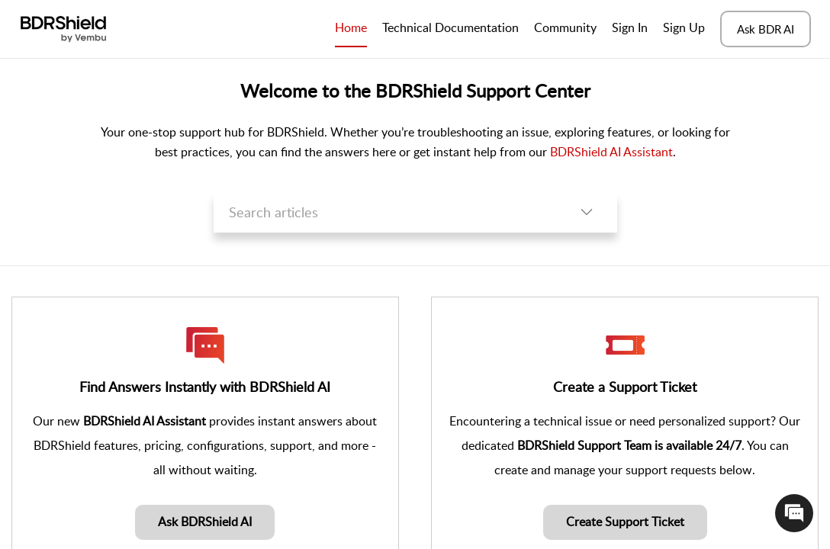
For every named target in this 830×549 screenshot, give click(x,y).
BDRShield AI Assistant (611, 151)
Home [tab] (351, 27)
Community (565, 27)
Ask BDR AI (765, 29)
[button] (586, 212)
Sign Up (684, 27)
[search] (385, 212)
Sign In (630, 27)
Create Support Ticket (625, 521)
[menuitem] (629, 29)
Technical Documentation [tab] (450, 27)
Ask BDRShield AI (205, 521)
